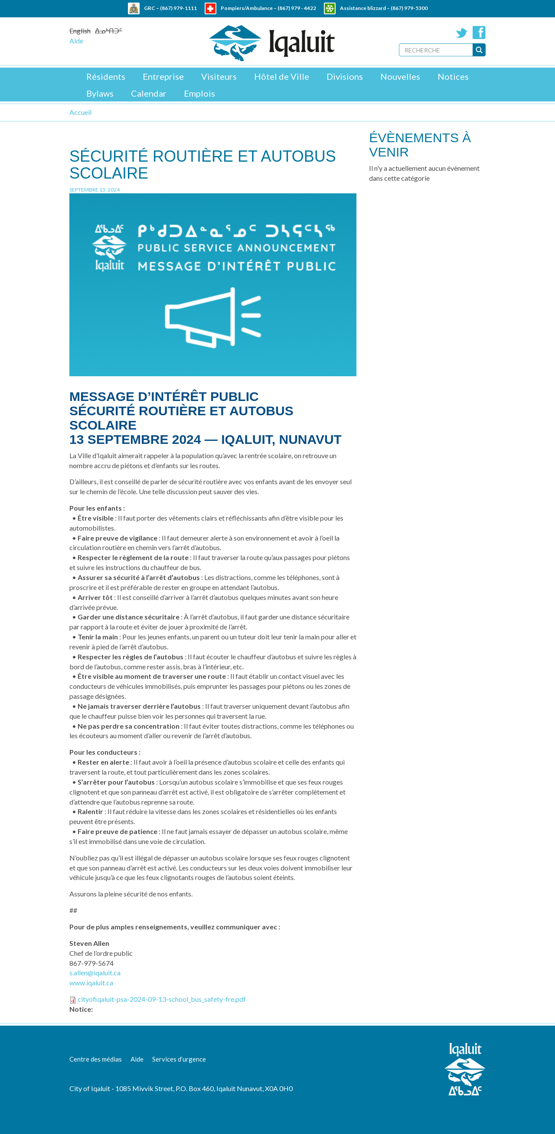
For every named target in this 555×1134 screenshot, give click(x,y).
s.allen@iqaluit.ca (95, 972)
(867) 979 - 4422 (297, 8)
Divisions (344, 76)
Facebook (479, 32)
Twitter (461, 32)
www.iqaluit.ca (91, 982)
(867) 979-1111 (178, 8)
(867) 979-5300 (409, 8)
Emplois (199, 93)
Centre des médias (95, 1059)
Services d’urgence (179, 1059)
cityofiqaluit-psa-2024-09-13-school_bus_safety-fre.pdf (162, 999)
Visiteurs (219, 76)
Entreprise (163, 76)
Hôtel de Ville (281, 76)
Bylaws (100, 93)
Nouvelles (400, 76)
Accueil (80, 112)
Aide (76, 40)
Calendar (148, 93)
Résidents (105, 76)
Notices (453, 76)
